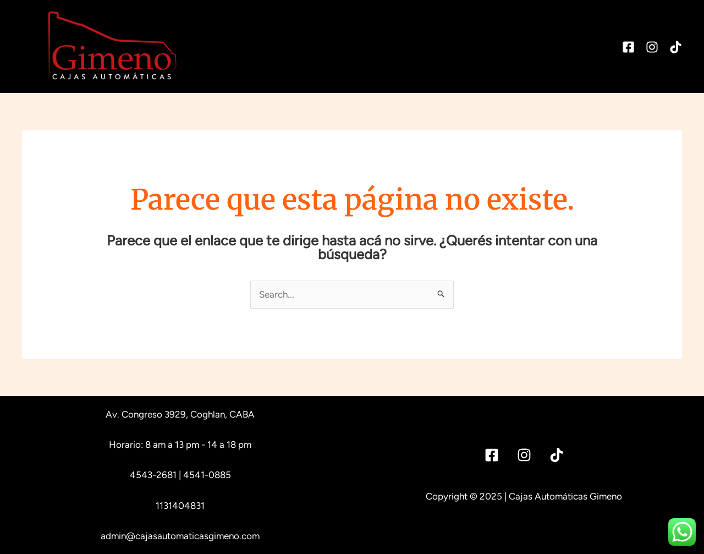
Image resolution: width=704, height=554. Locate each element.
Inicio (308, 46)
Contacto (576, 46)
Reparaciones (497, 46)
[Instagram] (652, 47)
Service (423, 46)
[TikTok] (675, 47)
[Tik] (556, 455)
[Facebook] (628, 47)
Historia (363, 46)
